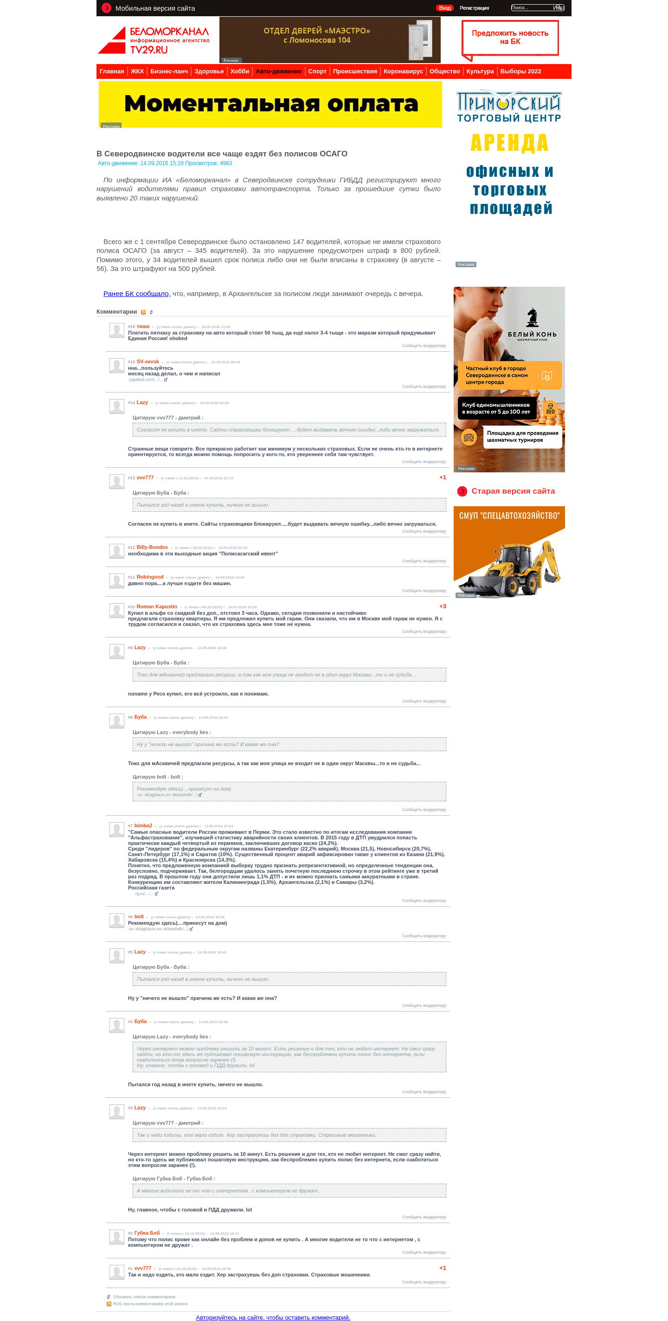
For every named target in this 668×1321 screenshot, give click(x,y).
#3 (130, 1108)
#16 (131, 326)
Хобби (240, 71)
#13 (131, 478)
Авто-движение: (119, 163)
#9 (130, 647)
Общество (445, 71)
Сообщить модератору (424, 345)
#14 (131, 402)
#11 (131, 577)
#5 (130, 952)
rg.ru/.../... (144, 893)
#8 (130, 717)
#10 (131, 607)
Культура (480, 71)
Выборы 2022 (521, 71)
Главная (112, 71)
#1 (130, 1268)
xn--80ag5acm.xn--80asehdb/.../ (167, 795)
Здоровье (209, 71)
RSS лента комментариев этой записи (150, 1304)
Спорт (317, 71)
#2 (130, 1233)
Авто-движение (279, 71)
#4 (130, 1021)
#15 (131, 362)
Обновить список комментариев (144, 1297)
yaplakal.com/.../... (146, 379)
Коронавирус (403, 71)
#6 (130, 917)
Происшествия (355, 71)
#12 (131, 547)
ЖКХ (137, 71)
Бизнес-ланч (169, 71)
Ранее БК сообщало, (137, 293)
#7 (130, 826)
